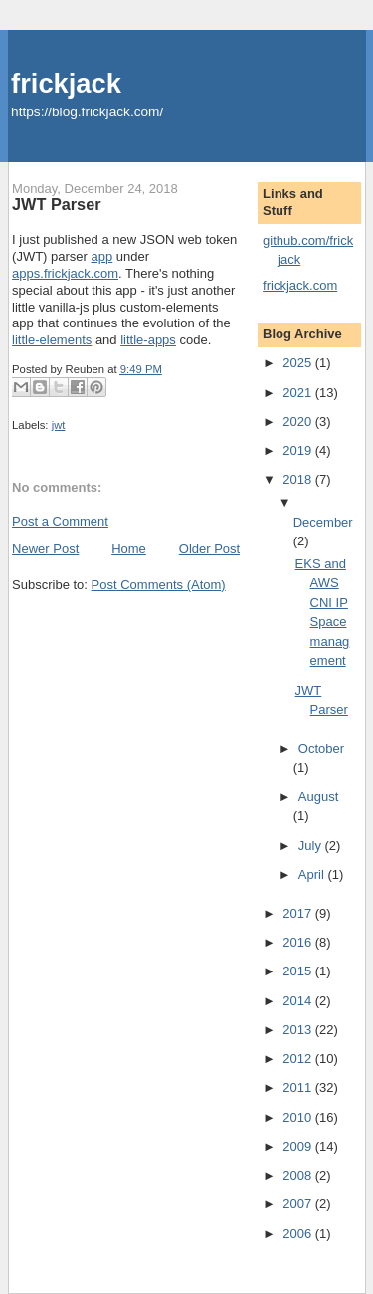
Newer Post (45, 548)
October (321, 748)
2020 (298, 421)
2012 (298, 1058)
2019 (298, 450)
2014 (298, 1000)
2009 (298, 1146)
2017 (298, 913)
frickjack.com (300, 285)
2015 (298, 971)
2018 (298, 479)
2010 (298, 1117)
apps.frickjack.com (65, 273)
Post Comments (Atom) (159, 584)
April (313, 874)
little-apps (148, 339)
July (311, 845)
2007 (298, 1203)
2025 (298, 362)
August (318, 796)
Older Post (209, 548)
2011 (298, 1087)
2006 (298, 1233)
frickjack (66, 83)
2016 (298, 942)
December (323, 522)
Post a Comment (60, 521)
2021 (298, 392)
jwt (59, 425)
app (102, 256)
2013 (298, 1029)
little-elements (52, 339)
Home (128, 548)
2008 (298, 1175)
